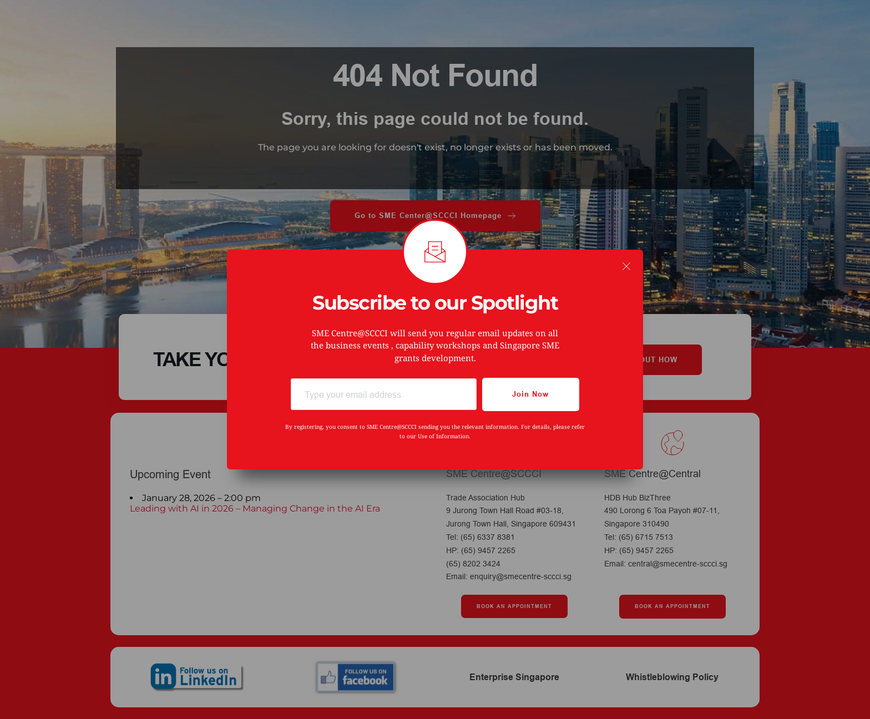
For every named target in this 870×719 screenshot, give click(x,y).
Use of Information (443, 436)
